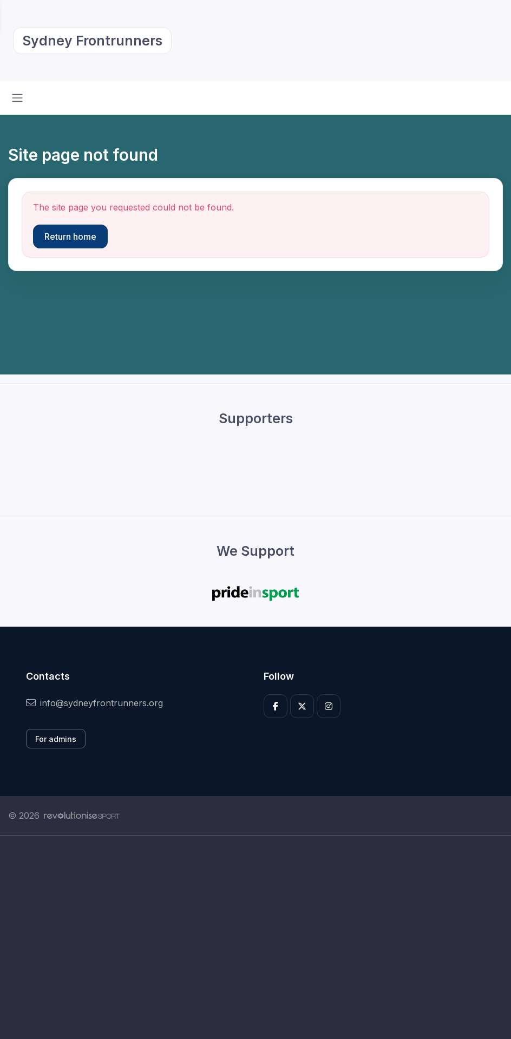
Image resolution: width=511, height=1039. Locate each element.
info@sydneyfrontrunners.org (94, 703)
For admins (55, 739)
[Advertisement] (255, 937)
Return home (70, 236)
